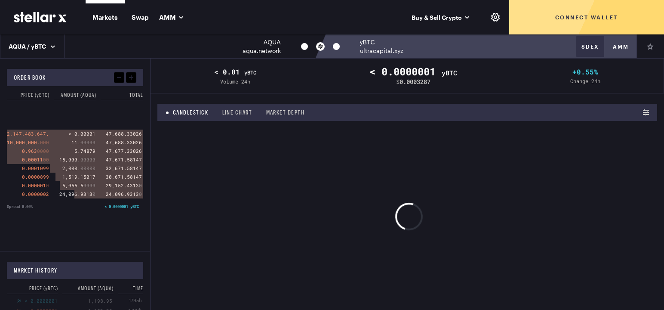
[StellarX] (40, 17)
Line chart (237, 112)
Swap (140, 17)
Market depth (285, 112)
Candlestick (191, 112)
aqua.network (262, 50)
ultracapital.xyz (381, 50)
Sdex (590, 46)
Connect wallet (586, 17)
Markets (105, 17)
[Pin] (650, 46)
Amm (621, 46)
